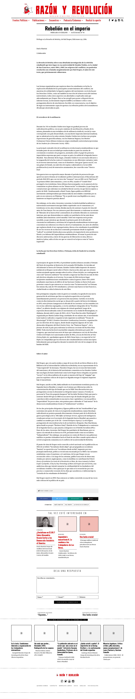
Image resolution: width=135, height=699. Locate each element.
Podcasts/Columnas (72, 20)
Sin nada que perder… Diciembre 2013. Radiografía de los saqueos (44, 648)
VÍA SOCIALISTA (93, 688)
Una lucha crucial (88, 536)
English (83, 688)
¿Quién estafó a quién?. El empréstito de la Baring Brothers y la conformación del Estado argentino (90, 649)
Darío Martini (58, 504)
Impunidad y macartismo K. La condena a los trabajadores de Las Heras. (67, 542)
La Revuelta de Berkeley (81, 504)
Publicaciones (38, 20)
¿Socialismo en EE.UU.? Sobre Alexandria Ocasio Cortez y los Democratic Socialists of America (45, 540)
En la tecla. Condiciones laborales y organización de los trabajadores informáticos (21, 649)
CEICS (76, 688)
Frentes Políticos (20, 20)
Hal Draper (68, 504)
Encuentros (54, 20)
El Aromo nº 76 (78, 32)
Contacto (53, 688)
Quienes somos (42, 688)
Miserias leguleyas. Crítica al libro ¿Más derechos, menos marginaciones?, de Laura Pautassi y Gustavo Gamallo (112, 651)
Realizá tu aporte (93, 20)
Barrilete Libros (65, 688)
